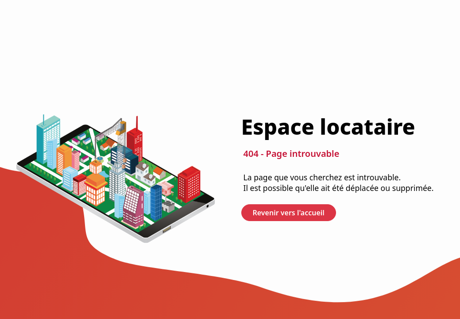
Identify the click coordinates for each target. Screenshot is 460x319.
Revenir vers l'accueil (289, 213)
